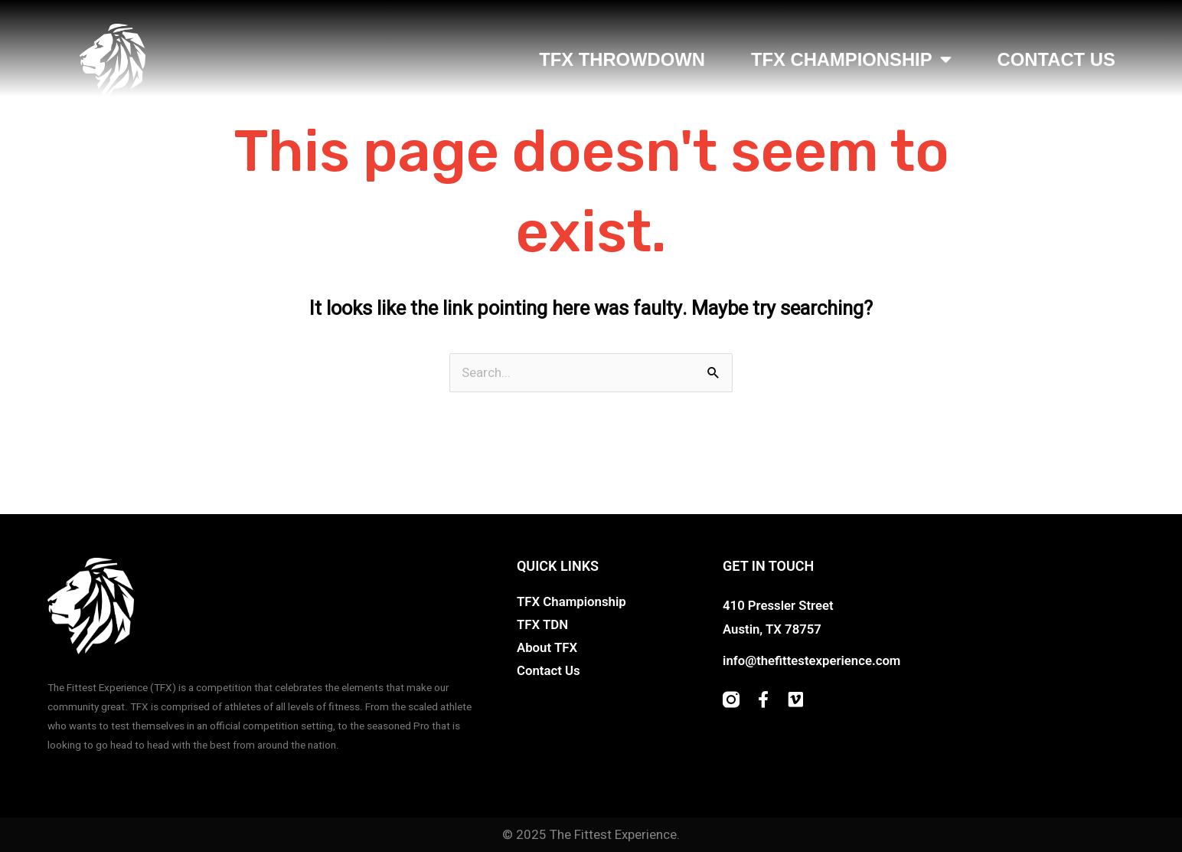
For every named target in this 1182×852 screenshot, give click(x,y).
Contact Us (1056, 59)
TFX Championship (851, 60)
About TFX (547, 647)
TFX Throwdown (622, 59)
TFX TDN (543, 624)
